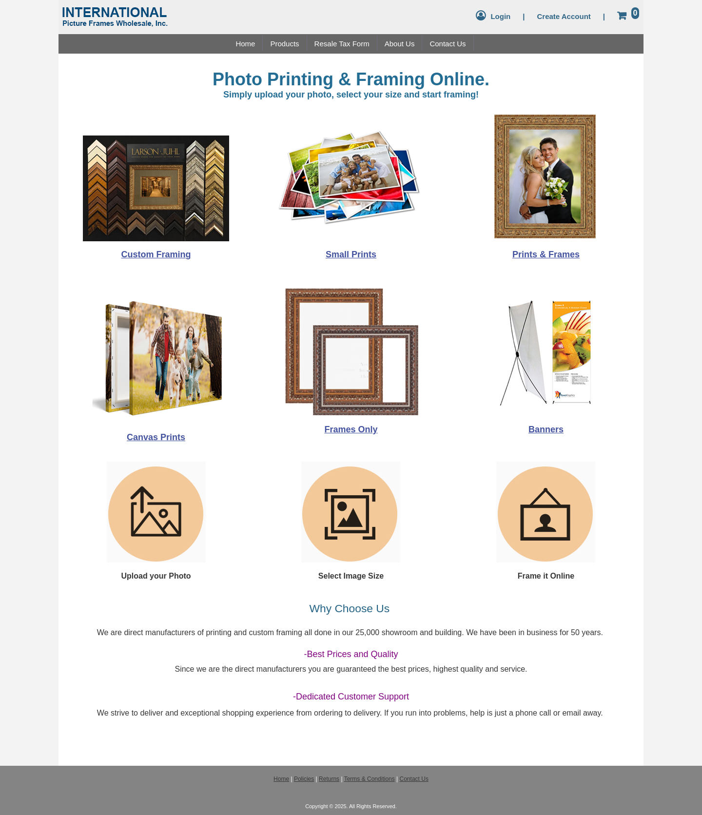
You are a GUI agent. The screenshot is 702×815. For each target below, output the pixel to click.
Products (284, 43)
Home (245, 43)
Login (500, 16)
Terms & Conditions (369, 779)
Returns (329, 779)
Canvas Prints (156, 437)
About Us (400, 43)
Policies (304, 779)
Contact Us (447, 43)
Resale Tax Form (342, 43)
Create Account (563, 16)
